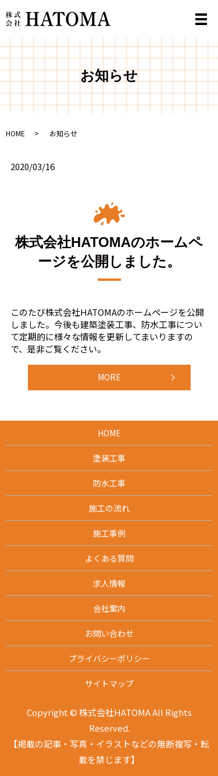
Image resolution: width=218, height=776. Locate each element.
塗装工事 (109, 458)
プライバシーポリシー (109, 658)
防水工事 (109, 483)
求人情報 (109, 583)
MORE (109, 377)
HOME (15, 133)
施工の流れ (109, 508)
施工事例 (109, 533)
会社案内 (109, 608)
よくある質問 (109, 558)
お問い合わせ (109, 633)
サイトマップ (109, 683)
